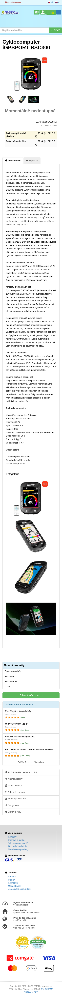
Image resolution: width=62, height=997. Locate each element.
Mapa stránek (14, 886)
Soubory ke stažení (15, 798)
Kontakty (12, 837)
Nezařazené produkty (18, 849)
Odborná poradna (15, 792)
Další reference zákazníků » (31, 762)
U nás (7, 686)
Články (11, 880)
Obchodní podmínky (17, 846)
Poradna (12, 876)
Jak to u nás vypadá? (18, 843)
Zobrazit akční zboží (31, 695)
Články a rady (13, 811)
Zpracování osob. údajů (19, 889)
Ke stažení (13, 883)
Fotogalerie (12, 805)
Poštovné (9, 676)
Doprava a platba (16, 840)
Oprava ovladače (13, 671)
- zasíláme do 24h (21, 772)
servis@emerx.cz (13, 2)
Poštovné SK (11, 681)
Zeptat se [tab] (32, 160)
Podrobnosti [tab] (13, 160)
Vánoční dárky (13, 785)
